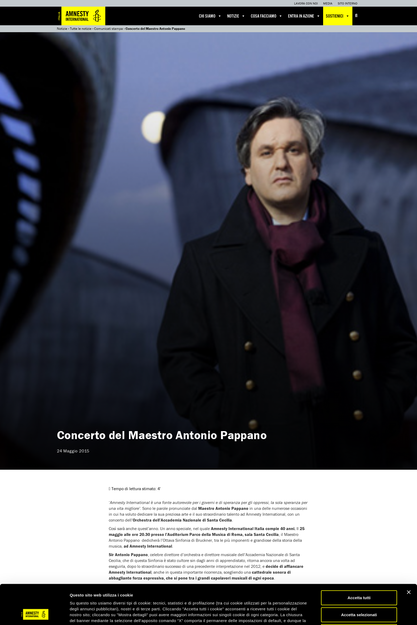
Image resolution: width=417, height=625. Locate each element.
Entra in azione (304, 16)
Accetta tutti (359, 563)
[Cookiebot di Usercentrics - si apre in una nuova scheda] (34, 615)
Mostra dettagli (279, 614)
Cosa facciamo (267, 16)
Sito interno (347, 3)
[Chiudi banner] (409, 557)
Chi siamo (210, 16)
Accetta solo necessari (359, 596)
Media (327, 3)
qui (85, 597)
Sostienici (338, 16)
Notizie (236, 16)
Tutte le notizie (80, 28)
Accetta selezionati (359, 580)
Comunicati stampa (108, 28)
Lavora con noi (306, 3)
